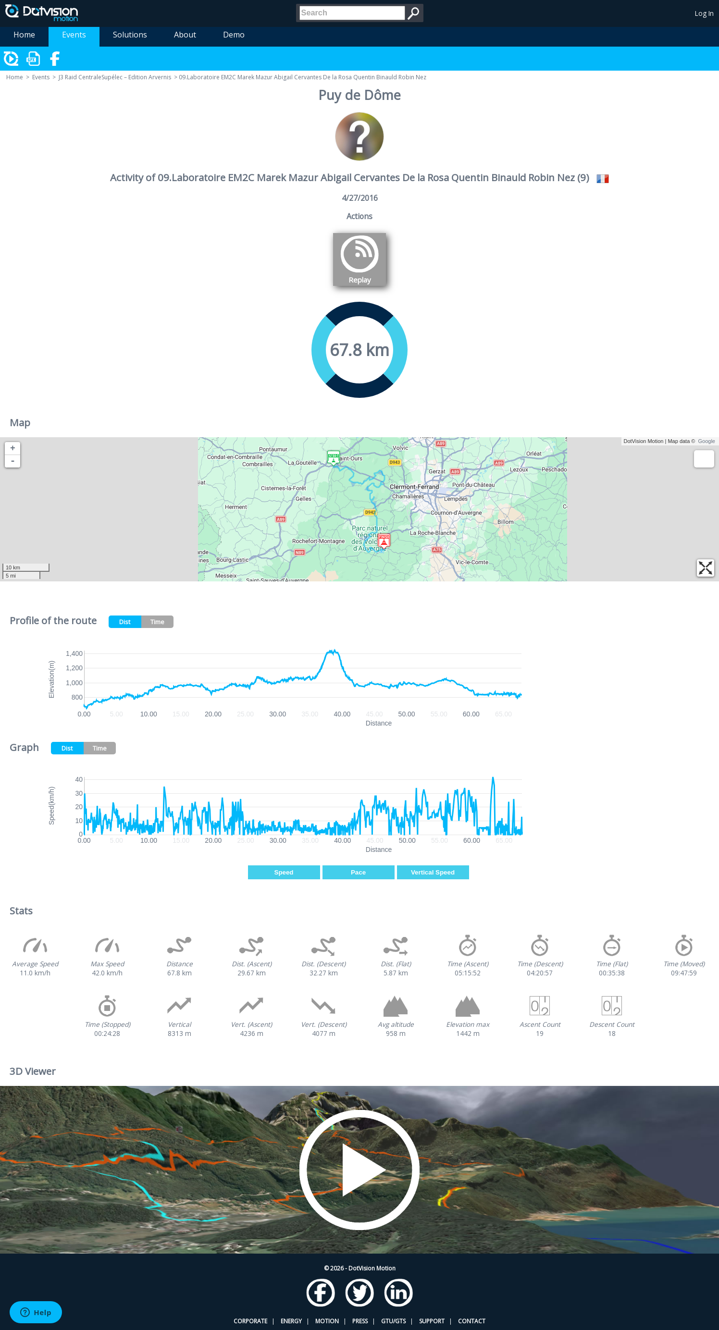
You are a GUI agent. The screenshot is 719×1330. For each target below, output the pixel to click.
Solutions (130, 34)
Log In (704, 13)
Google (706, 441)
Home (24, 34)
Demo (234, 34)
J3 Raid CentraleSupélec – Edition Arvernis (115, 77)
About (185, 34)
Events (74, 34)
